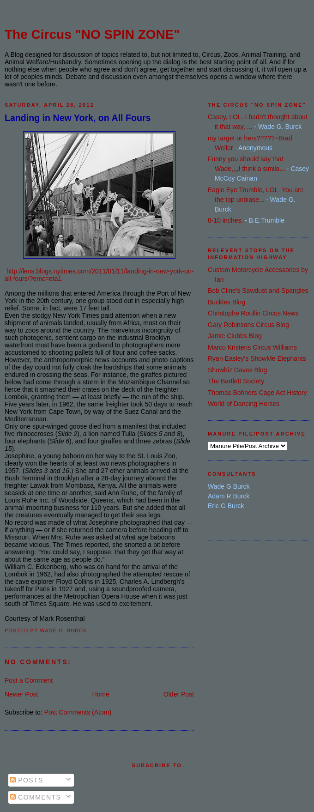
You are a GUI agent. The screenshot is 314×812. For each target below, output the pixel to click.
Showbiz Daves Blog (237, 370)
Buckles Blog (226, 302)
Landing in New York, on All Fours (78, 118)
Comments (35, 797)
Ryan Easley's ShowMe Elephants (257, 358)
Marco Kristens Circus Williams (252, 347)
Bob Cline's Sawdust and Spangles (258, 290)
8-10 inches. (225, 220)
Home (100, 694)
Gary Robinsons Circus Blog (248, 324)
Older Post (178, 694)
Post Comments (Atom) (77, 712)
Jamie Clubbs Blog (235, 335)
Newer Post (21, 694)
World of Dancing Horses (243, 403)
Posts (26, 780)
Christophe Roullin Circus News (253, 313)
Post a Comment (29, 680)
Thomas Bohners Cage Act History (257, 392)
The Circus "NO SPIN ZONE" (92, 34)
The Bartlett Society (236, 381)
